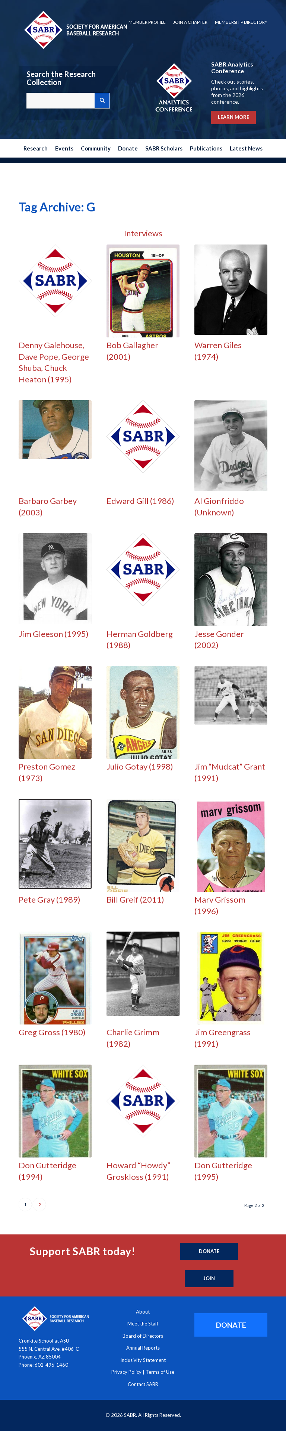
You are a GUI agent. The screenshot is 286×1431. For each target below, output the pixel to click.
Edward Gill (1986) (140, 501)
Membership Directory (241, 22)
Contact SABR (143, 1384)
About (143, 1312)
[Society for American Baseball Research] (75, 29)
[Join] (209, 1278)
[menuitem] (147, 22)
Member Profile (147, 22)
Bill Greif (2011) (135, 899)
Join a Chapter (190, 22)
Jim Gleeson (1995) (54, 634)
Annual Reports (143, 1348)
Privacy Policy (126, 1372)
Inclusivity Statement (143, 1360)
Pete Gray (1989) (49, 899)
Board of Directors (143, 1336)
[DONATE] (230, 1325)
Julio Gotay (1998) (140, 766)
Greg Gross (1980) (52, 1032)
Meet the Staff (142, 1324)
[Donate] (209, 1251)
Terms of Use (160, 1372)
